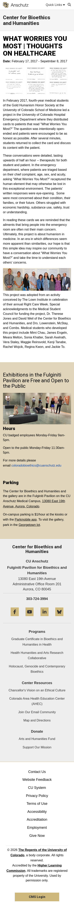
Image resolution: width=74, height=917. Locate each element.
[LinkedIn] (44, 617)
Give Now (37, 836)
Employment (37, 828)
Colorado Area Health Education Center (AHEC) (37, 701)
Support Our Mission (37, 747)
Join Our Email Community (37, 712)
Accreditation (37, 819)
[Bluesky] (59, 617)
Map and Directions (37, 720)
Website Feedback (37, 780)
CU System (37, 788)
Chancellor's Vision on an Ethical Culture (36, 690)
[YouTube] (29, 617)
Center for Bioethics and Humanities (26, 20)
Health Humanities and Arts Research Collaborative (37, 655)
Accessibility (37, 812)
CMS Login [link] (37, 897)
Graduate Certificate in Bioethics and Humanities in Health (37, 641)
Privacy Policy (37, 796)
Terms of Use (36, 804)
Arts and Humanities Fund (37, 739)
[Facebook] (15, 617)
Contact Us (37, 772)
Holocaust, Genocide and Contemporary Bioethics (37, 669)
